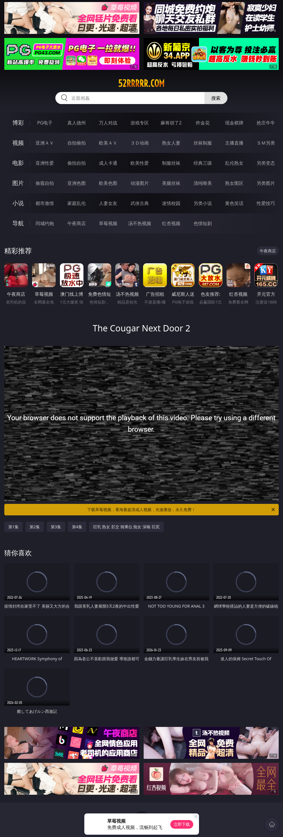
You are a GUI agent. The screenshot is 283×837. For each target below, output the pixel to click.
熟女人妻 (171, 143)
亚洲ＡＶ (45, 143)
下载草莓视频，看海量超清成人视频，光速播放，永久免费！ (181, 509)
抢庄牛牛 (266, 123)
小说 (18, 203)
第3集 (56, 526)
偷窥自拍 (45, 183)
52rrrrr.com (141, 83)
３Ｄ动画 (139, 143)
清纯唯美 (203, 183)
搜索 (215, 98)
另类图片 (266, 183)
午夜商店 (76, 223)
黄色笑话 (234, 203)
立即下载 (182, 824)
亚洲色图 (76, 183)
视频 (18, 143)
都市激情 (45, 203)
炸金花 (203, 123)
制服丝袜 (171, 163)
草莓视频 (108, 223)
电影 (18, 163)
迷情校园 (171, 203)
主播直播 (234, 143)
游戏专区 (139, 123)
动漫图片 (139, 183)
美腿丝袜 (171, 183)
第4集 (77, 526)
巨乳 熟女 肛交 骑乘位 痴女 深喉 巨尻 (126, 526)
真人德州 (76, 123)
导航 (18, 223)
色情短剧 (203, 223)
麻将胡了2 (171, 123)
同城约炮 (45, 223)
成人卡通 (108, 163)
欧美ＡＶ (108, 143)
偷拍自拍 (76, 163)
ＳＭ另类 (266, 143)
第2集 (35, 526)
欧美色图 (108, 183)
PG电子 (44, 123)
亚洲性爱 (45, 163)
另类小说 (203, 203)
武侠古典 (139, 203)
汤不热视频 (139, 223)
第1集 (13, 526)
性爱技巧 (266, 203)
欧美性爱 (139, 163)
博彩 (18, 122)
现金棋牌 (234, 123)
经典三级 (203, 163)
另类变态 (266, 163)
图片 (18, 183)
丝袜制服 (203, 143)
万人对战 (108, 123)
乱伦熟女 (234, 163)
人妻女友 (108, 203)
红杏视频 (171, 223)
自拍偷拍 (76, 143)
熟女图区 (234, 183)
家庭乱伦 (76, 203)
